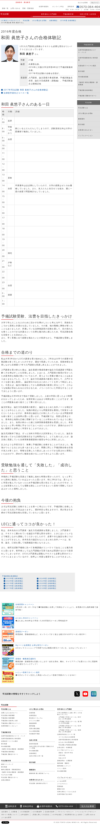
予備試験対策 (68, 14)
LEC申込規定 (57, 814)
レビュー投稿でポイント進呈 (27, 672)
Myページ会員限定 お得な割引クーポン (32, 645)
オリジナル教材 (34, 720)
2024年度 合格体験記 (47, 578)
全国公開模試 (5, 780)
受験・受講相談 (28, 8)
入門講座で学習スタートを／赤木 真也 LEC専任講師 (70, 726)
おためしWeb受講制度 (66, 742)
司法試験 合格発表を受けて (38, 783)
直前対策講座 (33, 744)
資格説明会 (28, 806)
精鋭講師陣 (33, 723)
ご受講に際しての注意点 (41, 814)
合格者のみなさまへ (85, 130)
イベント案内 (61, 768)
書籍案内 (81, 119)
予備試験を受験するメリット (11, 723)
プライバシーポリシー (65, 812)
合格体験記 (53, 20)
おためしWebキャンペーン (26, 618)
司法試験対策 (6, 761)
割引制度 (81, 71)
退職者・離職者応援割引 (25, 659)
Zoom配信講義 (34, 731)
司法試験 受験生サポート (9, 777)
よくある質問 (61, 781)
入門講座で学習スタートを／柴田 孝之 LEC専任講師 (70, 731)
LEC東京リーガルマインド (10, 20)
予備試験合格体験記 (10, 576)
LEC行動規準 (37, 812)
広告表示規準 (50, 812)
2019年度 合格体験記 (14, 586)
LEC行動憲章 (25, 812)
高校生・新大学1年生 (66, 753)
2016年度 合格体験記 (68, 20)
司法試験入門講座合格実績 (68, 745)
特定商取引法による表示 (74, 814)
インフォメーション (85, 135)
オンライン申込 (58, 6)
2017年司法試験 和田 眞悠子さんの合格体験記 (26, 89)
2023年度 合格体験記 (14, 581)
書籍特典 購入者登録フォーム (39, 773)
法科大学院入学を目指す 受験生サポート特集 (41, 747)
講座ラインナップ (7, 764)
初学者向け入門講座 (49, 14)
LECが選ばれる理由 (39, 20)
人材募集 (14, 812)
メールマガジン (62, 784)
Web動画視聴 (83, 77)
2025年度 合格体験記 (14, 578)
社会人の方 (62, 758)
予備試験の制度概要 (8, 718)
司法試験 (4, 14)
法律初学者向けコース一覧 (16, 93)
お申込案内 (25, 814)
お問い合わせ (15, 8)
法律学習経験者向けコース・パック (87, 51)
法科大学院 (33, 740)
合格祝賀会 (33, 715)
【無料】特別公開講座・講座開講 (88, 83)
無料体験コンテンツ (64, 766)
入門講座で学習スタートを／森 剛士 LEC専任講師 (70, 722)
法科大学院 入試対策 (88, 14)
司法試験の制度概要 (8, 715)
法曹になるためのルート (9, 713)
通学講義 (32, 726)
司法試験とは (83, 108)
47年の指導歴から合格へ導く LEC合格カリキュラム (69, 713)
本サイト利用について (9, 814)
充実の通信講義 (34, 728)
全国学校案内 (44, 6)
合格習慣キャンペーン (24, 604)
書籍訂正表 (61, 789)
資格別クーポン (22, 631)
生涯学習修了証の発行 (64, 794)
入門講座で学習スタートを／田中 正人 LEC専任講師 (70, 718)
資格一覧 (5, 8)
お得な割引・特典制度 (64, 747)
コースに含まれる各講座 (67, 737)
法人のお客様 (83, 2)
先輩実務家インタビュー (9, 726)
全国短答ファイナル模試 (87, 66)
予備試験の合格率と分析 (9, 720)
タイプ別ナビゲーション (65, 750)
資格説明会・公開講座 (64, 760)
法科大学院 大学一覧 (36, 756)
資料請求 (71, 6)
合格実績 (32, 713)
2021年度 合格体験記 (14, 583)
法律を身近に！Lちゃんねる (66, 791)
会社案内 (4, 812)
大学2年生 (62, 755)
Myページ (95, 2)
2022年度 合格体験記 (47, 581)
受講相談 (60, 786)
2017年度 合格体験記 (14, 588)
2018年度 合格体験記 (47, 586)
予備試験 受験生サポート (87, 96)
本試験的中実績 (34, 734)
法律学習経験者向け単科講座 (88, 59)
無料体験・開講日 (63, 763)
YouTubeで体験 (6, 775)
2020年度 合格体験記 (47, 583)
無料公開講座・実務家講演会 (11, 769)
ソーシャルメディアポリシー (85, 812)
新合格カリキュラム (36, 718)
